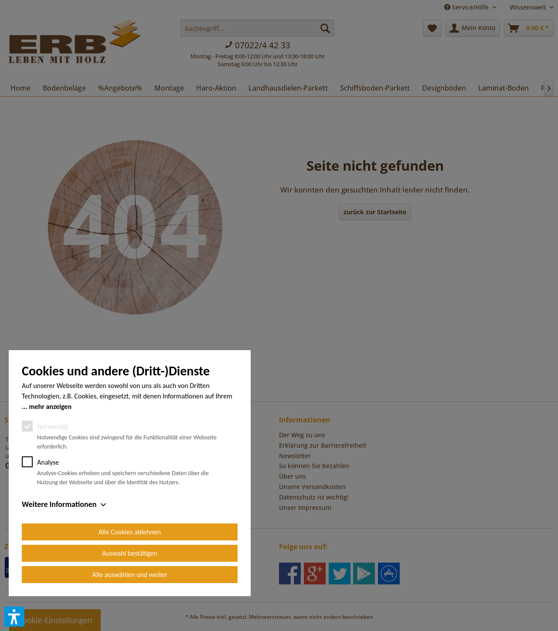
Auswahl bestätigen (129, 553)
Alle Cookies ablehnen (130, 532)
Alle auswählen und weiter (129, 574)
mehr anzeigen (50, 406)
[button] (14, 617)
